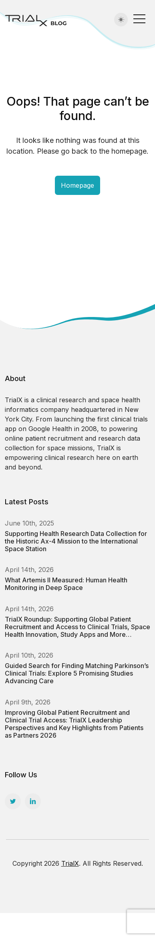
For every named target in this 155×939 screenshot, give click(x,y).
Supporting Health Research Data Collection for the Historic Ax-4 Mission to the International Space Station (76, 541)
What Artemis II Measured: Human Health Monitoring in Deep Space (66, 584)
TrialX (70, 863)
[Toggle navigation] (139, 18)
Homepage (77, 185)
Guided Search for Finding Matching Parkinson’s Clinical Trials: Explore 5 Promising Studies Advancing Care (77, 673)
